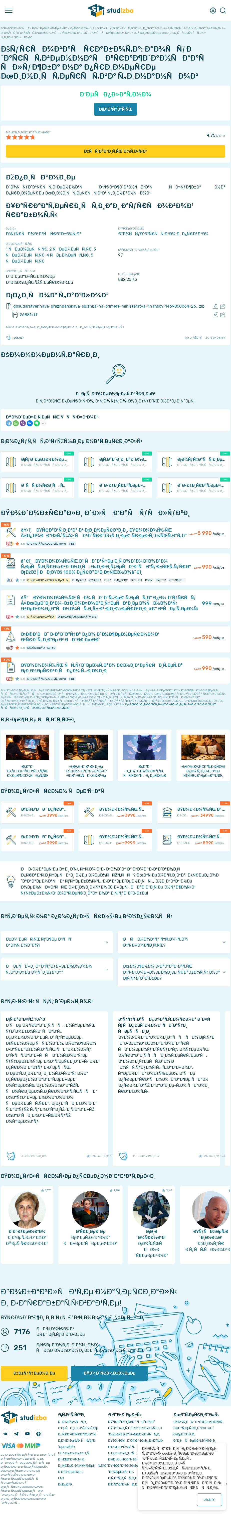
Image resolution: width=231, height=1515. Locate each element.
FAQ (61, 1478)
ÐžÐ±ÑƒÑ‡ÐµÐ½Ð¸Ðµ (34, 1373)
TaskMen (15, 337)
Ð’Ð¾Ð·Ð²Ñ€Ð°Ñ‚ (121, 1447)
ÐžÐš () (209, 1499)
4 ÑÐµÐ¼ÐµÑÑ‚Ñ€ (68, 255)
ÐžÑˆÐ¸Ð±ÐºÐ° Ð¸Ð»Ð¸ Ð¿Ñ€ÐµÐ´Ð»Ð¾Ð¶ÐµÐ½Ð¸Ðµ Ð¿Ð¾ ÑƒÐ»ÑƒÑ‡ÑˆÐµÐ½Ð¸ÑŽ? (65, 327)
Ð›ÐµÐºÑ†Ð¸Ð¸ (184, 1434)
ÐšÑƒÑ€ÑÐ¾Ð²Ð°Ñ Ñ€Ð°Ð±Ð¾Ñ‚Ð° (43, 234)
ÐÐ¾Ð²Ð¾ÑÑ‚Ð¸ (72, 1422)
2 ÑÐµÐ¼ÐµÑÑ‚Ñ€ (70, 249)
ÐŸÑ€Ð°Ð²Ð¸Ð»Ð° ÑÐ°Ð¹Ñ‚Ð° (131, 1422)
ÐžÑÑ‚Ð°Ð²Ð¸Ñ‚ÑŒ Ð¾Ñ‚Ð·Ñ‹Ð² (115, 151)
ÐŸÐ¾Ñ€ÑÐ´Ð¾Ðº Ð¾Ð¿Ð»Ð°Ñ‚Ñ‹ (135, 1440)
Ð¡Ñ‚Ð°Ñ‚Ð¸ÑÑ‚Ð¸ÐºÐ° (125, 1478)
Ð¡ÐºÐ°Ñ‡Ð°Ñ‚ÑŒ (115, 109)
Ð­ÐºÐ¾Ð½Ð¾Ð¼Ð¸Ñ (75, 1453)
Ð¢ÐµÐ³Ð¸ (65, 1484)
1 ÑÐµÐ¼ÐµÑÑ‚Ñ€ (26, 249)
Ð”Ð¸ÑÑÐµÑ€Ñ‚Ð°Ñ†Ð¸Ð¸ (194, 1440)
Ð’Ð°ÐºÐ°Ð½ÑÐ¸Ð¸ (123, 1484)
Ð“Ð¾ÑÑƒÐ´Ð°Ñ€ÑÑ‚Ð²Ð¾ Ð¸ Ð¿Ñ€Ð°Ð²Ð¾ (163, 234)
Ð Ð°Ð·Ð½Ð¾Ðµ (70, 1472)
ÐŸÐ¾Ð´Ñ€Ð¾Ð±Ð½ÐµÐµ (109, 1373)
